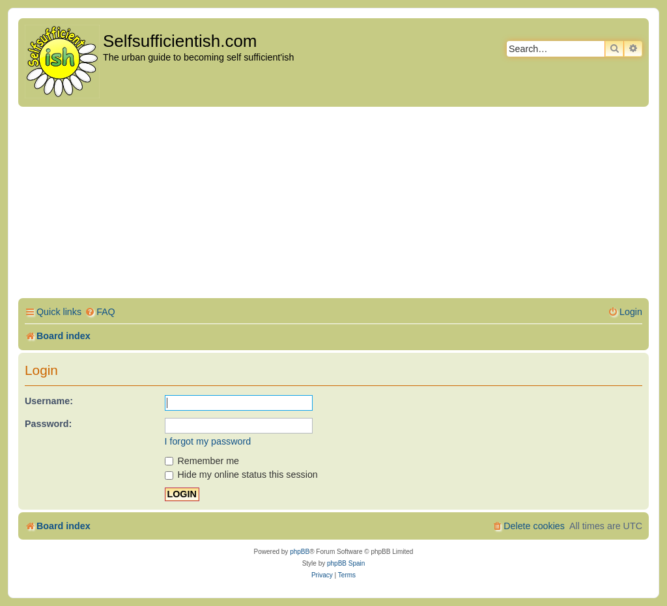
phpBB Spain (346, 563)
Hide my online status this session (241, 474)
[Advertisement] (333, 204)
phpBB (299, 551)
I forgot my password (208, 441)
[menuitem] (100, 312)
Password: (48, 424)
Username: (49, 401)
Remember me (202, 461)
